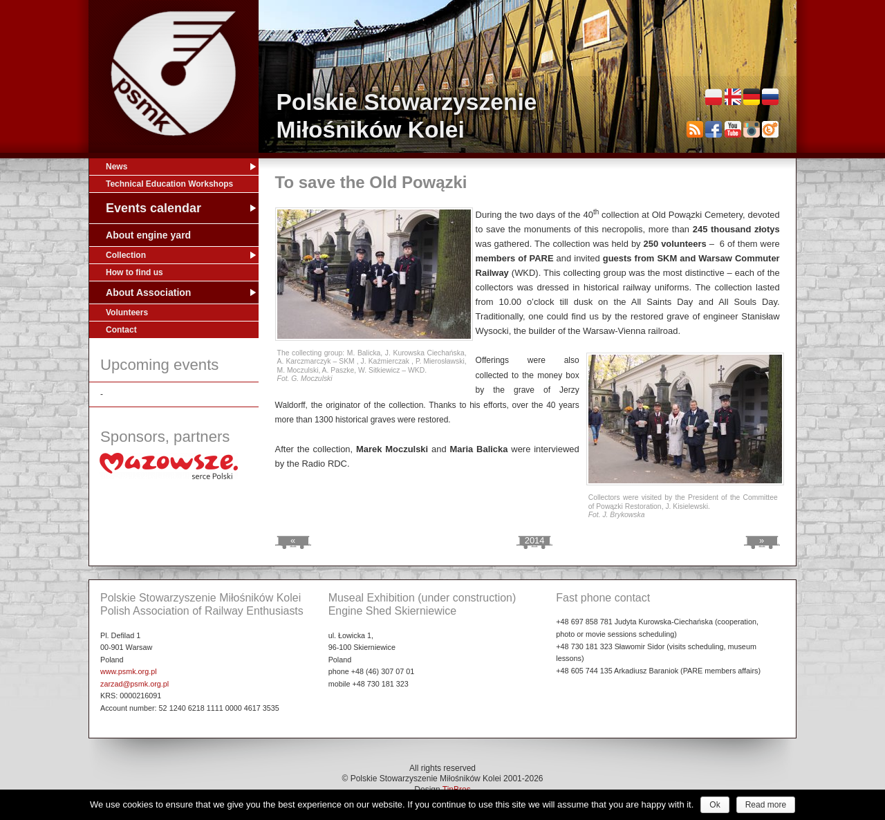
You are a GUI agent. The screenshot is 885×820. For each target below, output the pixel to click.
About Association (148, 292)
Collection (126, 255)
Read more (765, 805)
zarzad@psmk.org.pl (134, 684)
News (116, 166)
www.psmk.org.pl (128, 671)
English (733, 96)
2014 (535, 540)
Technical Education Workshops (169, 184)
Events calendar (153, 208)
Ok (714, 805)
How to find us (134, 272)
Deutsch (751, 96)
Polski (713, 96)
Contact (121, 330)
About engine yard (148, 235)
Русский (770, 96)
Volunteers (127, 312)
